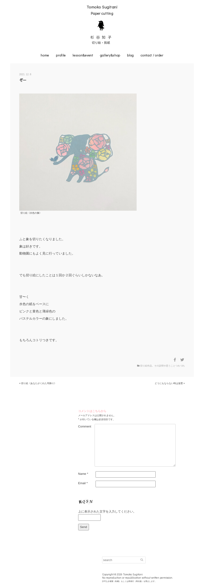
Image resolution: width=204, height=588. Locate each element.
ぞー (22, 80)
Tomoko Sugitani (102, 6)
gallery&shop (110, 55)
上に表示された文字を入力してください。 (107, 511)
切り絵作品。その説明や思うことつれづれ (162, 365)
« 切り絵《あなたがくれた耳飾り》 (38, 383)
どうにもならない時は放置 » (170, 383)
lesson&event (83, 55)
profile (61, 55)
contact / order (152, 55)
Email (83, 483)
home (45, 55)
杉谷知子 (102, 37)
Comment (84, 426)
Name (83, 474)
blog (130, 55)
